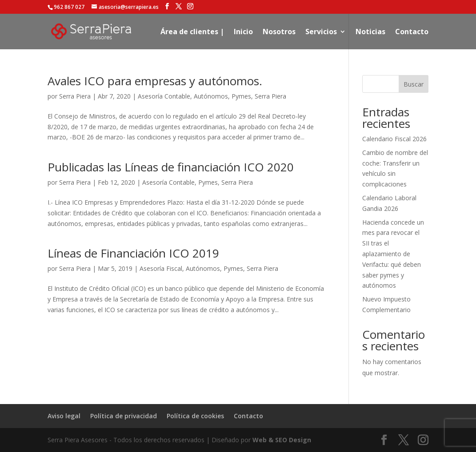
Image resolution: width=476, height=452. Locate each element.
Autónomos (211, 96)
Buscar (414, 84)
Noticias (370, 32)
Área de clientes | (192, 32)
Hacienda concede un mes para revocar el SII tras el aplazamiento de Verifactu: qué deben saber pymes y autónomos (393, 254)
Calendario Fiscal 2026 (394, 139)
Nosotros (279, 32)
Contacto (411, 32)
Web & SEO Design (281, 440)
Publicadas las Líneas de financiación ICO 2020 (171, 167)
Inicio (243, 32)
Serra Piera (75, 96)
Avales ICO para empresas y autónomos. (155, 81)
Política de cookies (195, 416)
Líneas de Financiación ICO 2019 (133, 253)
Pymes (241, 96)
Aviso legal (64, 416)
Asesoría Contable (164, 96)
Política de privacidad (123, 416)
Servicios (321, 32)
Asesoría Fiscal (161, 268)
